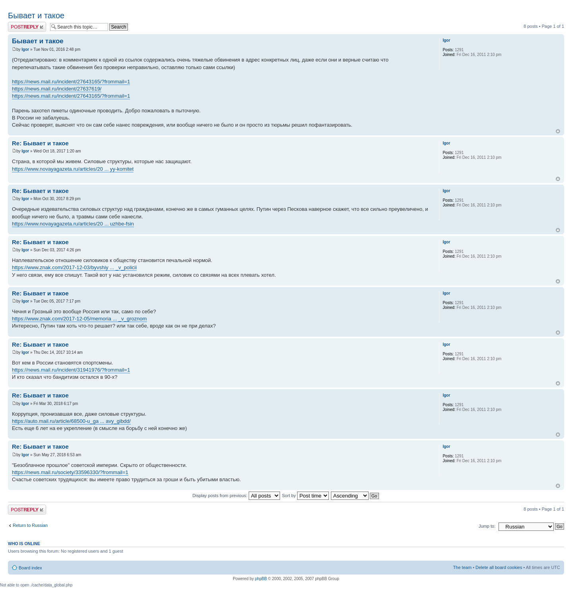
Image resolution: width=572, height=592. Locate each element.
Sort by (305, 495)
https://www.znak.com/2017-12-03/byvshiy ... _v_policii (74, 267)
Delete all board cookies (498, 567)
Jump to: (487, 526)
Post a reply (27, 27)
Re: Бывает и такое (40, 143)
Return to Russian (30, 525)
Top (558, 131)
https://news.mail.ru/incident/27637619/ (56, 89)
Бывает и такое (36, 15)
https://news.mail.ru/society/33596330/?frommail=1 (70, 472)
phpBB (261, 579)
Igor (25, 49)
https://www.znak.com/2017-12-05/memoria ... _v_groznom (79, 319)
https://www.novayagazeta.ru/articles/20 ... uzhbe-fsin (73, 224)
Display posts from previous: (236, 495)
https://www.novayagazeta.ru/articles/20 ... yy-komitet (72, 169)
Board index (30, 567)
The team (462, 567)
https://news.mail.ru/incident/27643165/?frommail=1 (71, 82)
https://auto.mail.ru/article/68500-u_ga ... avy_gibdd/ (71, 421)
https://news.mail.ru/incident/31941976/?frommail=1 (71, 370)
